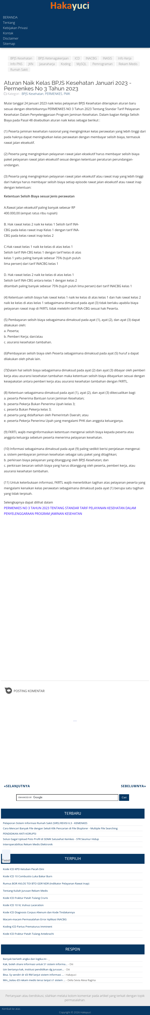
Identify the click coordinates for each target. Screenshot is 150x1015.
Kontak (8, 33)
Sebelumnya (133, 786)
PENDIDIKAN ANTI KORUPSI (19, 833)
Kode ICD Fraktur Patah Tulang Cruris (25, 898)
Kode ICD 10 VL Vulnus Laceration (23, 905)
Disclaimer (11, 38)
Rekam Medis (128, 64)
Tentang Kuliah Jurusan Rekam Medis (25, 890)
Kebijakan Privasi (15, 28)
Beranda (10, 17)
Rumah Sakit (19, 69)
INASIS (107, 58)
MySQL (81, 64)
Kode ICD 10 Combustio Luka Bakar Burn (27, 876)
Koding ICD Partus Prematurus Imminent (27, 926)
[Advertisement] (114, 220)
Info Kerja (124, 58)
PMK (67, 94)
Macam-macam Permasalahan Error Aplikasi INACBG (35, 919)
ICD (77, 58)
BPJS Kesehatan (21, 58)
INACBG (91, 58)
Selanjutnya (17, 786)
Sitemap (9, 43)
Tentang (9, 22)
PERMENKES (53, 94)
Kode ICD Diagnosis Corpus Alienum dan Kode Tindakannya (39, 912)
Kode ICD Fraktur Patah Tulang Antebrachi (28, 933)
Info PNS (16, 64)
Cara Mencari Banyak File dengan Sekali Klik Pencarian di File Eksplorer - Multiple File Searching (60, 828)
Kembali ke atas (11, 1009)
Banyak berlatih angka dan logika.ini (24, 959)
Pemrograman (102, 64)
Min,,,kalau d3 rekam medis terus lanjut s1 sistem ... (34, 980)
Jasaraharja (47, 64)
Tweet (6, 860)
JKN (30, 64)
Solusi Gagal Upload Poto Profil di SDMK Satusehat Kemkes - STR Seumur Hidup (51, 839)
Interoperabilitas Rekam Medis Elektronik (28, 844)
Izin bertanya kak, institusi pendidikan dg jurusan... (33, 969)
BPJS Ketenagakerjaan (53, 58)
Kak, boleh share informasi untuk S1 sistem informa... (35, 964)
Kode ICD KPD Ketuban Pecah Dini (23, 869)
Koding (66, 64)
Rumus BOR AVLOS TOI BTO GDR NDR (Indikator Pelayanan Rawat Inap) (46, 883)
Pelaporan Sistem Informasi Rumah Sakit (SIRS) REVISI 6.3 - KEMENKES (45, 823)
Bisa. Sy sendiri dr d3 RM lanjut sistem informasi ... (33, 974)
